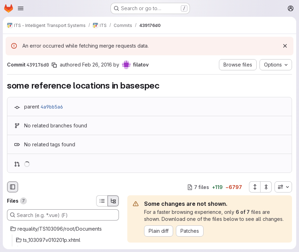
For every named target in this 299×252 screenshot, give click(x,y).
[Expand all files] (254, 186)
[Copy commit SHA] (54, 65)
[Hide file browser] (12, 186)
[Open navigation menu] (20, 8)
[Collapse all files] (266, 186)
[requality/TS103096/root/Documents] (63, 228)
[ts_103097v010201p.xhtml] (63, 240)
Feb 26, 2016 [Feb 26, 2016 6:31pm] (97, 65)
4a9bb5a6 (52, 107)
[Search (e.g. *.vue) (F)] (63, 214)
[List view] (101, 200)
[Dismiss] (285, 46)
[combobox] (283, 186)
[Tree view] (113, 200)
